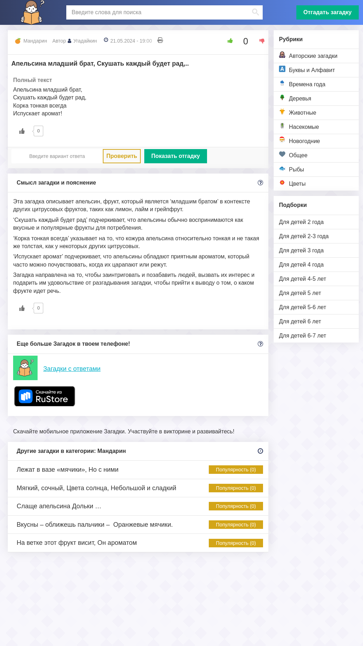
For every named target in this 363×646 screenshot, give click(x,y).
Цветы (292, 183)
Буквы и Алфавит (307, 69)
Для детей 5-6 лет (302, 307)
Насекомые (299, 126)
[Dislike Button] (259, 41)
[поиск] (163, 12)
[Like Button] (227, 41)
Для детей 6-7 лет (302, 336)
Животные (297, 112)
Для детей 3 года (301, 250)
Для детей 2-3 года (304, 236)
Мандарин (35, 41)
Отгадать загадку (327, 12)
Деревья (295, 98)
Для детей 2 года (301, 222)
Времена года (302, 83)
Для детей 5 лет (300, 293)
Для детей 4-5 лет (302, 279)
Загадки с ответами (72, 368)
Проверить (121, 156)
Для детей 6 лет (300, 321)
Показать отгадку (175, 156)
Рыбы (291, 169)
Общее (293, 154)
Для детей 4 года (301, 265)
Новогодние (299, 140)
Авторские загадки (308, 55)
